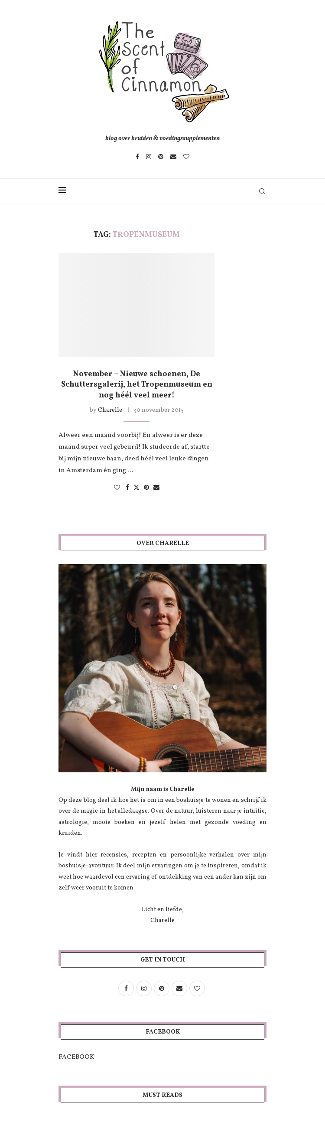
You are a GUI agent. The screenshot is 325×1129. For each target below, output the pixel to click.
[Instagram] (148, 157)
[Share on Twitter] (136, 487)
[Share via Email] (156, 488)
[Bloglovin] (186, 157)
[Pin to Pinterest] (146, 488)
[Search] (262, 191)
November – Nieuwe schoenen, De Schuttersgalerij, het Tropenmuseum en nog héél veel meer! (136, 385)
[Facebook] (137, 157)
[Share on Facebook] (127, 488)
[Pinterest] (160, 157)
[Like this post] (117, 488)
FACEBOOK (76, 1057)
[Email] (173, 157)
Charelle (110, 410)
